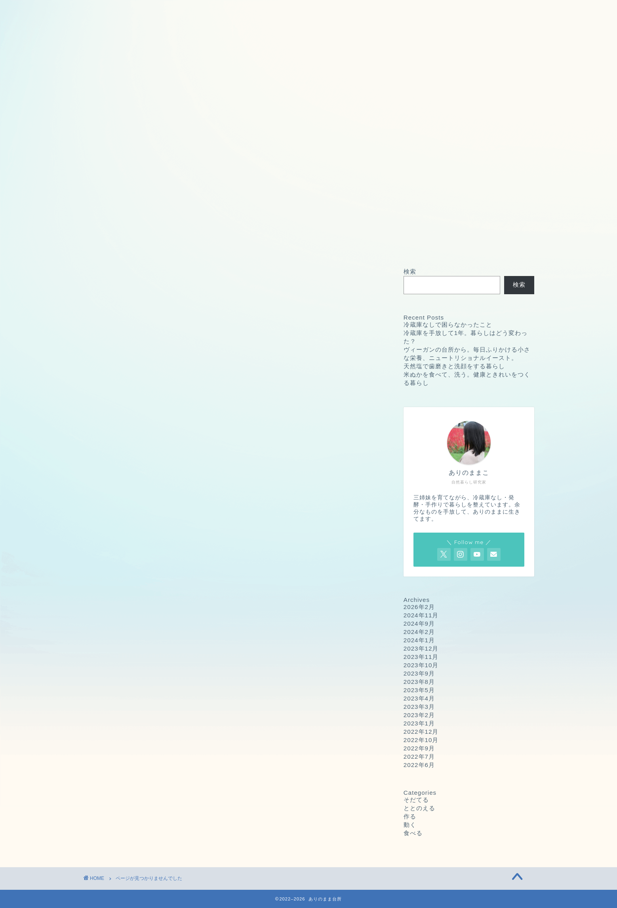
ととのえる (131, 593)
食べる (124, 625)
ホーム (107, 10)
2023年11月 (421, 656)
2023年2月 (419, 715)
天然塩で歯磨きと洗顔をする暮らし (454, 366)
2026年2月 (419, 606)
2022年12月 (421, 731)
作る (121, 604)
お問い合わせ (169, 10)
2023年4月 (419, 698)
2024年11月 (421, 615)
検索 (410, 271)
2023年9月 (419, 673)
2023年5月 (419, 690)
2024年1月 (419, 640)
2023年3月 (419, 706)
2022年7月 (419, 756)
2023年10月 (421, 665)
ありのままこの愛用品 (454, 10)
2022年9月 (419, 748)
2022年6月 (419, 764)
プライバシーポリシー (264, 10)
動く (121, 614)
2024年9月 (419, 623)
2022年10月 (421, 740)
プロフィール (359, 10)
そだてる (127, 583)
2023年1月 (419, 723)
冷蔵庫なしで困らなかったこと (448, 324)
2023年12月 (421, 648)
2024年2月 (419, 631)
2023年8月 (419, 681)
